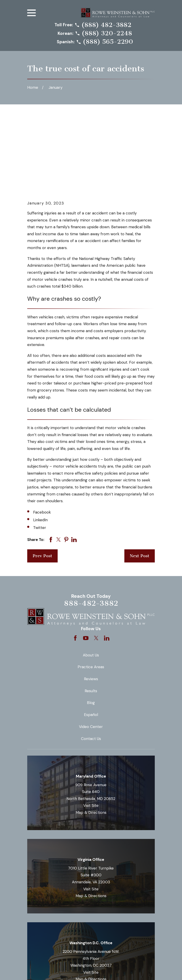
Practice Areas (91, 589)
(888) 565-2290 (108, 42)
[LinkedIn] (106, 561)
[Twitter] (96, 561)
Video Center (91, 649)
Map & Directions (91, 735)
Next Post (139, 478)
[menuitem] (34, 970)
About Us (91, 577)
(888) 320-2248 (107, 33)
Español (91, 637)
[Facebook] (75, 561)
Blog (91, 625)
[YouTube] (86, 561)
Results (91, 613)
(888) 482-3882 (106, 25)
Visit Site (90, 728)
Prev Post (42, 478)
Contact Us (91, 661)
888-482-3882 (91, 526)
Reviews (91, 601)
